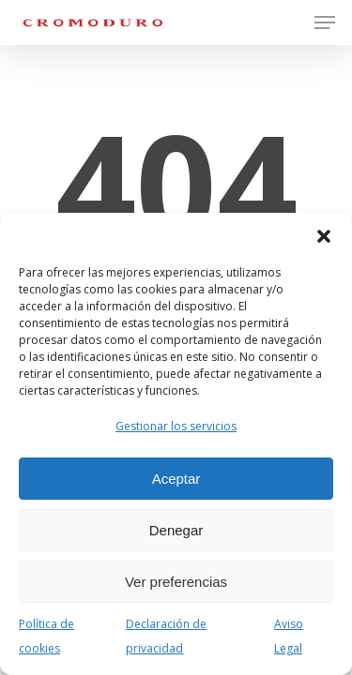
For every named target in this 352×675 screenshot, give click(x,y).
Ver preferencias (176, 582)
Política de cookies (46, 636)
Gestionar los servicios (176, 426)
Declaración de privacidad (166, 636)
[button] (323, 236)
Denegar (176, 530)
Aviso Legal (288, 636)
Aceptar (176, 479)
